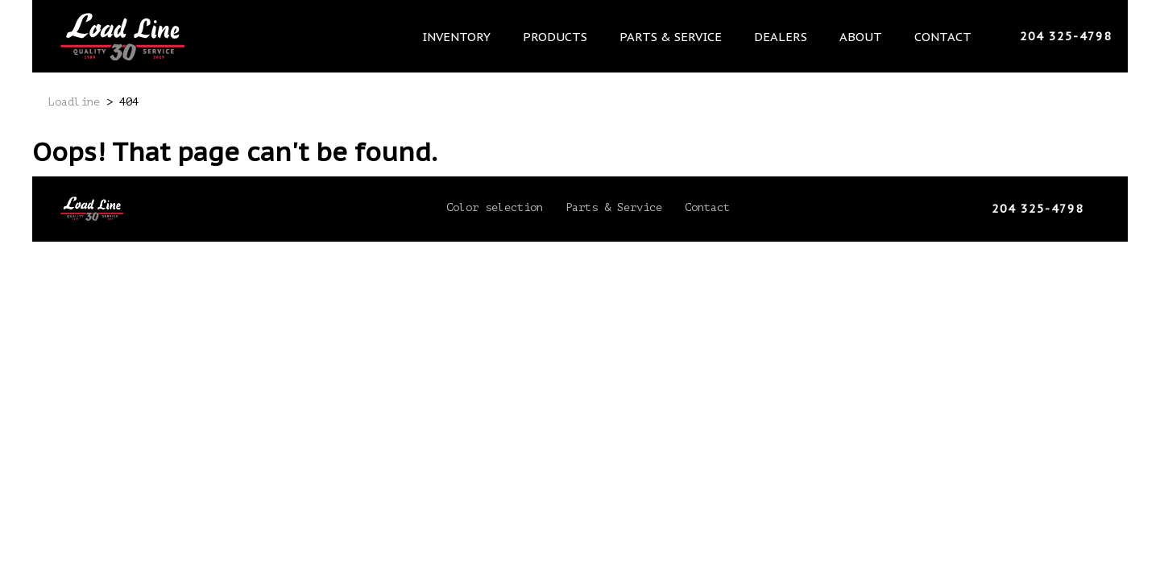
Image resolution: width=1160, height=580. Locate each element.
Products (569, 36)
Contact (945, 36)
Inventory (473, 36)
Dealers (789, 36)
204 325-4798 (1066, 36)
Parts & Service (681, 36)
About (866, 36)
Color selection (494, 207)
